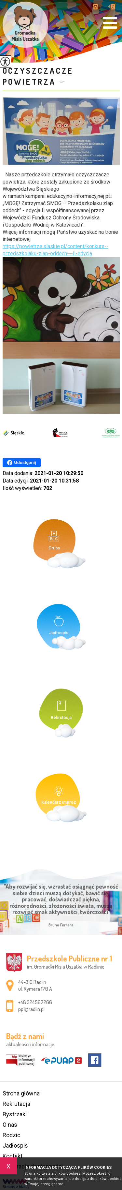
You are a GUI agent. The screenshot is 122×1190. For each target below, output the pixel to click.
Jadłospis (15, 1145)
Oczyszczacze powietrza (38, 76)
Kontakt (12, 1156)
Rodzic (11, 1135)
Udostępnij (21, 462)
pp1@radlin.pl (111, 6)
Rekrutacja (16, 1103)
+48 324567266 (95, 6)
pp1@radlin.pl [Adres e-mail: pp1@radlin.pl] (31, 1009)
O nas (10, 1124)
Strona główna (21, 1093)
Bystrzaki (15, 1114)
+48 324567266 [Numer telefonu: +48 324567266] (35, 1002)
